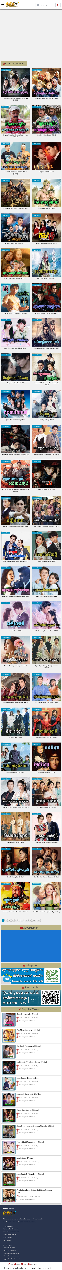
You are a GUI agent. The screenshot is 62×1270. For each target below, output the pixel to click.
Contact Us (25, 1265)
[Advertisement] (25, 35)
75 (28, 921)
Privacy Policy (35, 1265)
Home (11, 1265)
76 (32, 921)
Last (42, 921)
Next (36, 921)
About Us (17, 1265)
